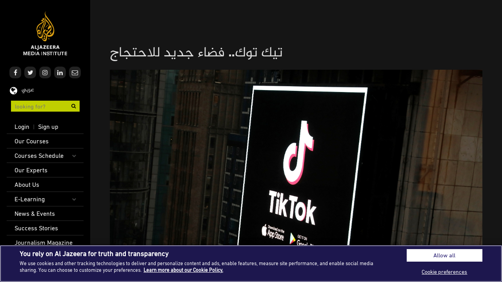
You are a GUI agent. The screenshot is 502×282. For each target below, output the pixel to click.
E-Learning (30, 199)
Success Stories (36, 228)
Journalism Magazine (44, 242)
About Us (27, 184)
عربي (28, 90)
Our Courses (32, 141)
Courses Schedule (39, 155)
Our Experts (31, 170)
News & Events (35, 213)
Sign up (48, 126)
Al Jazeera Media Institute (45, 33)
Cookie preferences (444, 271)
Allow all (444, 255)
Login (22, 126)
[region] (251, 263)
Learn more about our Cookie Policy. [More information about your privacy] (183, 270)
